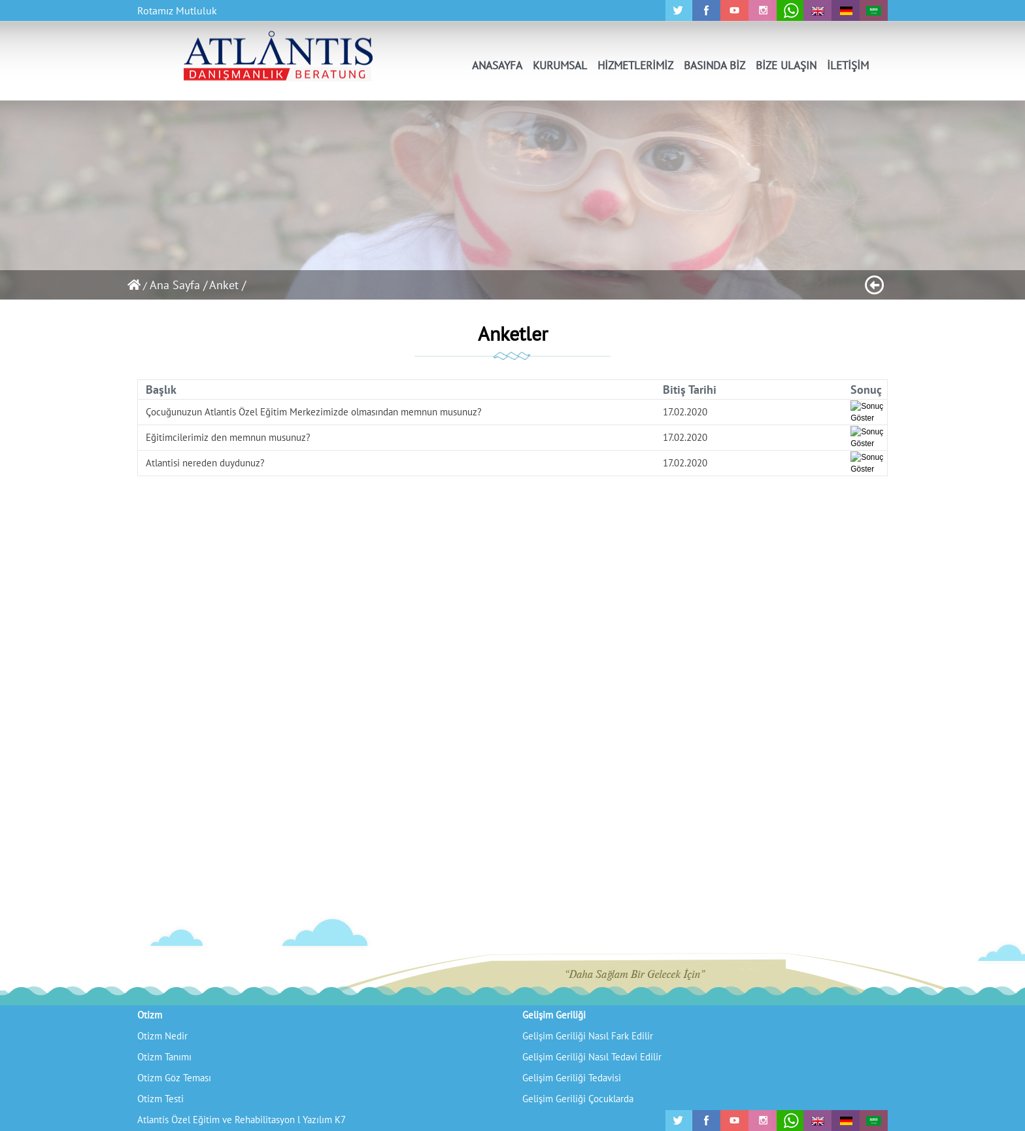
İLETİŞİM (848, 65)
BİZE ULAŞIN (786, 65)
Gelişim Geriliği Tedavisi (571, 1077)
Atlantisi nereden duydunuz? (205, 463)
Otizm (149, 1015)
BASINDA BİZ (714, 65)
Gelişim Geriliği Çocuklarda (577, 1098)
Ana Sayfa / (178, 284)
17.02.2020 (685, 412)
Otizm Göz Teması (174, 1077)
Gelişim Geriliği (554, 1015)
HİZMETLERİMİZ (635, 65)
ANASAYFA (497, 65)
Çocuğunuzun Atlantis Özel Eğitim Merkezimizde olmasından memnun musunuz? (314, 412)
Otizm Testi (160, 1098)
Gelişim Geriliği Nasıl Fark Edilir (587, 1036)
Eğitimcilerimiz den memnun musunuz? (228, 437)
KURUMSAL (560, 65)
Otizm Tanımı (164, 1057)
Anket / (227, 284)
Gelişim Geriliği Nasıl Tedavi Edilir (592, 1057)
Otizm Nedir (162, 1036)
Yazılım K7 (324, 1119)
